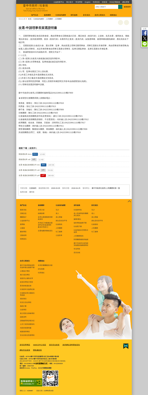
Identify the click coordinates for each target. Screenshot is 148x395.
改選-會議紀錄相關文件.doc (29, 165)
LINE (144, 44)
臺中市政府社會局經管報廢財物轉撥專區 (81, 244)
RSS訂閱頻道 (114, 2)
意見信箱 (77, 252)
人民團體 (49, 19)
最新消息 (23, 210)
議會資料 (23, 317)
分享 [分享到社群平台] (144, 29)
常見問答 (79, 2)
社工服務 (59, 232)
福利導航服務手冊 (80, 223)
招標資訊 (23, 239)
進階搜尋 (127, 7)
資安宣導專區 (24, 345)
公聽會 (22, 228)
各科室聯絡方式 (40, 362)
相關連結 (113, 15)
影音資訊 (86, 15)
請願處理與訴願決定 (27, 321)
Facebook (144, 33)
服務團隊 (47, 15)
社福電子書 (78, 226)
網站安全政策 (80, 345)
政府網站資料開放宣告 (65, 345)
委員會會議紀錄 (25, 286)
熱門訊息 (34, 15)
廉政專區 (23, 232)
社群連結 (41, 273)
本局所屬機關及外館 (45, 265)
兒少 (57, 210)
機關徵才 (23, 217)
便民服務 (74, 15)
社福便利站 (78, 210)
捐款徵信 (23, 299)
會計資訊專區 (25, 275)
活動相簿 (23, 235)
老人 (57, 213)
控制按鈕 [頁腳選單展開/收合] (129, 201)
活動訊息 (23, 213)
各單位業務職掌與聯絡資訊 (45, 218)
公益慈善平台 (59, 2)
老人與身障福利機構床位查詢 (81, 214)
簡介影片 (69, 2)
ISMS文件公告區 (37, 345)
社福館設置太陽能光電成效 (27, 294)
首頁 (29, 19)
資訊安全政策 (50, 345)
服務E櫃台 (77, 219)
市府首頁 (96, 2)
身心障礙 (59, 217)
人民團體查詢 (78, 236)
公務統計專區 (25, 271)
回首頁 (104, 2)
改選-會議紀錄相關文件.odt (29, 170)
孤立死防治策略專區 (27, 313)
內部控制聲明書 (25, 328)
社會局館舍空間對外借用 (81, 231)
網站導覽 (125, 2)
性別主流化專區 (25, 302)
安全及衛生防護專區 (27, 335)
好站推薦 (41, 269)
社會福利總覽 (61, 15)
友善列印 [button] (120, 22)
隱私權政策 (23, 349)
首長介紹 (41, 210)
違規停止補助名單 (26, 278)
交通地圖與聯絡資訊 (45, 231)
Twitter (144, 38)
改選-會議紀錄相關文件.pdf (29, 175)
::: (15, 1)
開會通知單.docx (25, 154)
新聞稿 (22, 224)
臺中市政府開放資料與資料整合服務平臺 (27, 266)
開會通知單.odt (24, 159)
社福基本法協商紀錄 (27, 289)
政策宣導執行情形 (26, 282)
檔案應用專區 (25, 331)
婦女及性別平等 (61, 221)
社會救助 (59, 224)
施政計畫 (23, 306)
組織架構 (41, 213)
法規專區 (23, 310)
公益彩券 (59, 235)
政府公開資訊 (100, 15)
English (87, 2)
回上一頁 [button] (126, 22)
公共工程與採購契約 (27, 324)
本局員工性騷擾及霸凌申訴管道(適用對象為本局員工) (45, 225)
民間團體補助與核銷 (81, 239)
